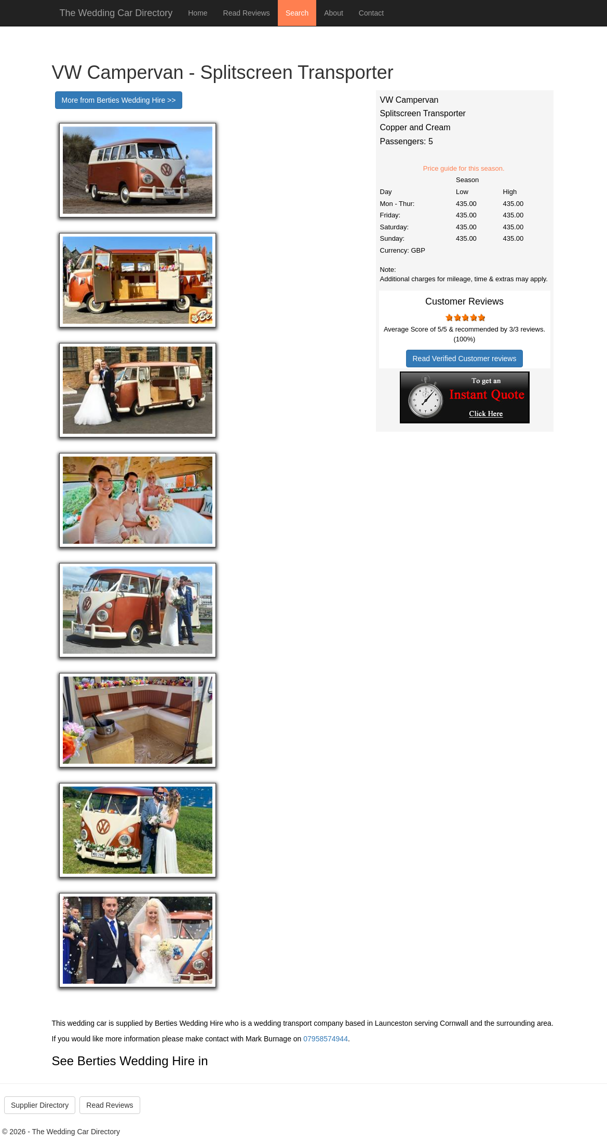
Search (297, 13)
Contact (371, 13)
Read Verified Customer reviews (465, 358)
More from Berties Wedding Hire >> (119, 100)
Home (197, 13)
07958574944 (325, 1039)
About (333, 13)
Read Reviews (246, 13)
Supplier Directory (40, 1105)
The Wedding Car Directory (116, 13)
